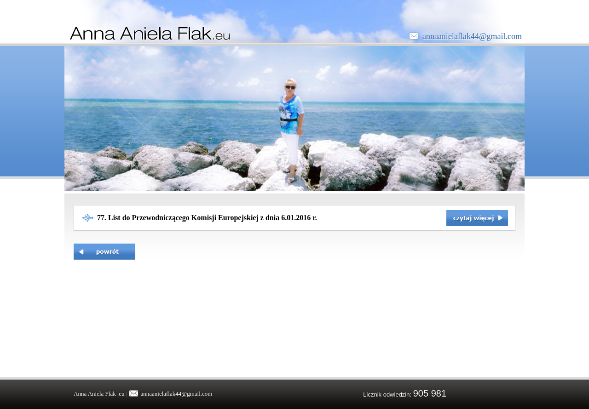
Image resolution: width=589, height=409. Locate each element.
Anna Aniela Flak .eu (99, 393)
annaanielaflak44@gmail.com (472, 36)
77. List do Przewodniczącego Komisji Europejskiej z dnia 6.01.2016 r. (207, 218)
